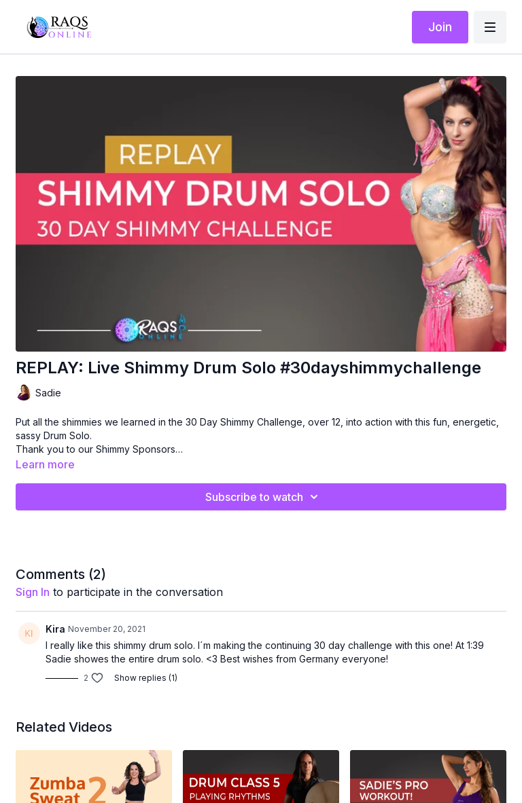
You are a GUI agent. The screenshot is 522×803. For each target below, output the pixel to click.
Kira (55, 629)
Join (440, 27)
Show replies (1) (145, 678)
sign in (33, 592)
